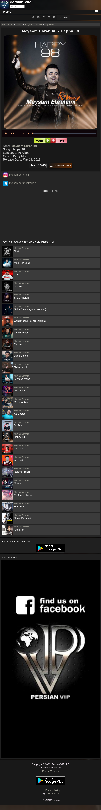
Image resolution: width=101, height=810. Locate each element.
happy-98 (49, 24)
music (19, 24)
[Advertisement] (50, 216)
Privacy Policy (52, 790)
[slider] (64, 133)
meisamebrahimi (19, 174)
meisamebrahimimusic (22, 183)
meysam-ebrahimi (33, 24)
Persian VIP (7, 24)
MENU (7, 11)
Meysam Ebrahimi (24, 145)
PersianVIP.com (50, 771)
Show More (63, 18)
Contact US (53, 793)
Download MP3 (60, 165)
